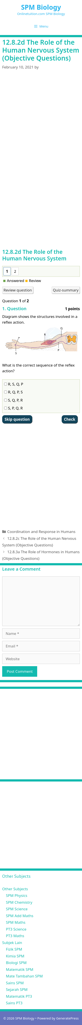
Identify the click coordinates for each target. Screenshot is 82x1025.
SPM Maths (15, 922)
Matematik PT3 (19, 996)
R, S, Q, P (13, 384)
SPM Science (17, 908)
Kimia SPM (15, 956)
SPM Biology (41, 7)
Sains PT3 (14, 1002)
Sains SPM (15, 982)
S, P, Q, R (13, 408)
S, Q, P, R (13, 400)
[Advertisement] (41, 112)
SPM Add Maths (19, 915)
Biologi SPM (16, 962)
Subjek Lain (12, 942)
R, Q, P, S (13, 392)
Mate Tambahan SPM (24, 976)
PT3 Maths (15, 935)
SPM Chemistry (19, 902)
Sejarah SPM (17, 989)
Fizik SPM (14, 949)
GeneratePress (67, 1018)
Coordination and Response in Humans (41, 531)
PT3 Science (16, 929)
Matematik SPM (19, 969)
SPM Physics (16, 895)
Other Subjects (15, 888)
